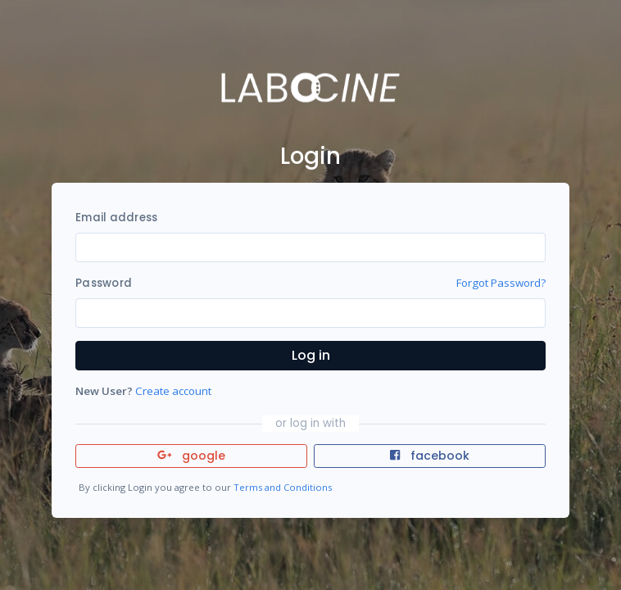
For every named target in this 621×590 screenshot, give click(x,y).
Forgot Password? (501, 282)
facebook (429, 455)
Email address (116, 217)
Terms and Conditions (282, 487)
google (191, 455)
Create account (173, 391)
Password (103, 283)
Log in (311, 355)
